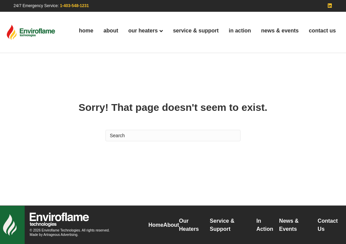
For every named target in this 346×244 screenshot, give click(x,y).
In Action (240, 30)
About (110, 30)
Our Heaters (143, 30)
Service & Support (196, 30)
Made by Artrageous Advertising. (54, 235)
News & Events (280, 30)
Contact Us (322, 30)
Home (86, 30)
